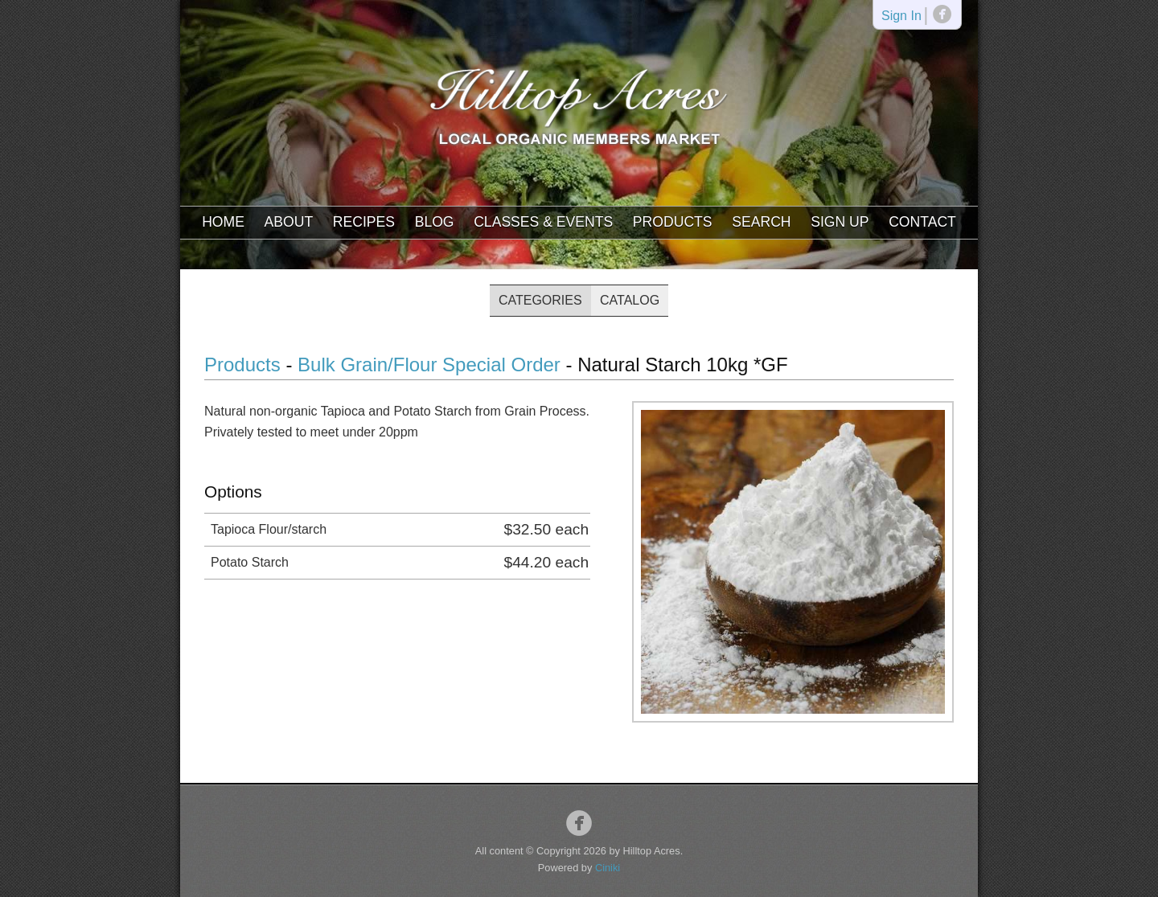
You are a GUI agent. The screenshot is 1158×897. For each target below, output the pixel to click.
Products (672, 222)
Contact (922, 222)
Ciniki (607, 868)
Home (223, 222)
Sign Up (839, 222)
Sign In (901, 16)
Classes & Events (543, 222)
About (289, 222)
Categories (540, 300)
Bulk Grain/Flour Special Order (429, 364)
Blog (434, 222)
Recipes (364, 222)
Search (761, 222)
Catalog (629, 300)
